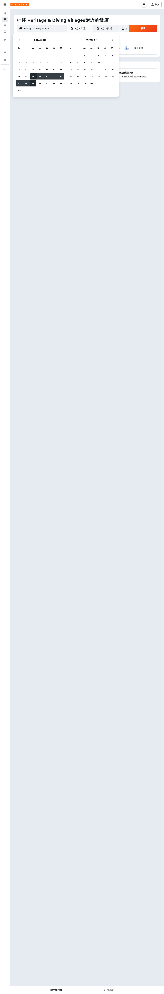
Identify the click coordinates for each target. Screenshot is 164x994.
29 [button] (61, 83)
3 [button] (26, 62)
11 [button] (33, 69)
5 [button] (40, 62)
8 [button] (61, 62)
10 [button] (26, 69)
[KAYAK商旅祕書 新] (5, 52)
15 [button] (61, 69)
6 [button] (47, 62)
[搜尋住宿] (5, 19)
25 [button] (33, 83)
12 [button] (40, 69)
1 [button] (84, 55)
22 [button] (61, 76)
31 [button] (26, 90)
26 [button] (40, 83)
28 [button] (54, 83)
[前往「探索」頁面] (5, 40)
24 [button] (26, 83)
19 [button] (40, 76)
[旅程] (5, 60)
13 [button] (47, 69)
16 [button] (19, 76)
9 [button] (19, 69)
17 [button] (26, 76)
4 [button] (33, 62)
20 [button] (47, 76)
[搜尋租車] (5, 25)
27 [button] (47, 83)
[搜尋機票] (5, 13)
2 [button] (19, 62)
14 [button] (54, 69)
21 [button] (54, 76)
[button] (5, 4)
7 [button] (54, 62)
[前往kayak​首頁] (19, 4)
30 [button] (19, 90)
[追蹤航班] (5, 46)
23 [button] (19, 83)
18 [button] (33, 76)
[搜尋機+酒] (5, 32)
